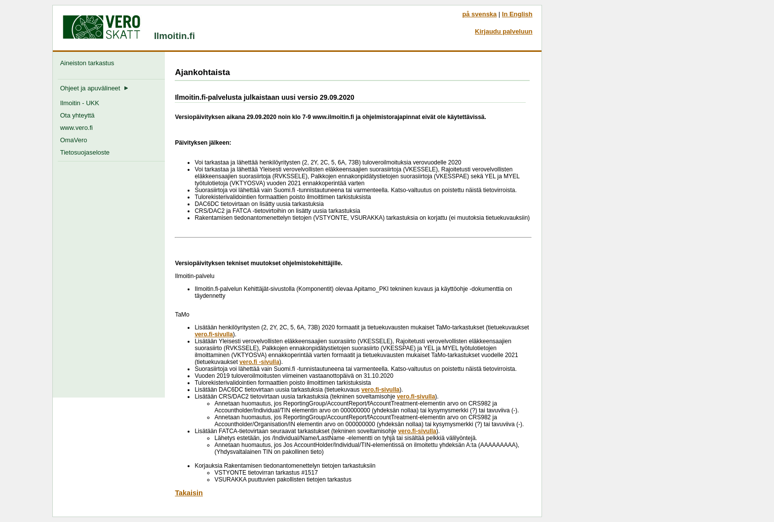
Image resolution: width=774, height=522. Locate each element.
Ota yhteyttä (77, 115)
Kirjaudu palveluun (504, 31)
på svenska (479, 14)
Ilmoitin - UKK (79, 103)
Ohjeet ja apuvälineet (94, 88)
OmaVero (73, 140)
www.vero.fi (76, 127)
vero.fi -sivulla (259, 362)
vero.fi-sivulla (213, 334)
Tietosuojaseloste (85, 152)
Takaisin (189, 493)
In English (517, 14)
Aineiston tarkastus (89, 63)
